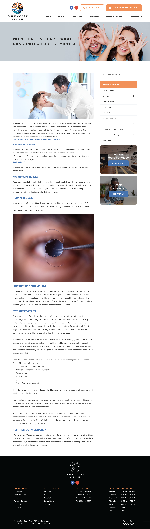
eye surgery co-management (114, 130)
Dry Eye (47, 495)
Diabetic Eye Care (50, 498)
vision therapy (108, 91)
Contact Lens (49, 501)
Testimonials (18, 504)
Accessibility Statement (22, 523)
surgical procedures (110, 119)
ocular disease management (114, 136)
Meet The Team (20, 495)
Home (48, 17)
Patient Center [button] (115, 17)
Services (77, 17)
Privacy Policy (38, 523)
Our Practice (19, 491)
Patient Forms (19, 498)
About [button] (62, 17)
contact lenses (109, 102)
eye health (107, 113)
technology (107, 141)
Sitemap (48, 523)
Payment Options (20, 501)
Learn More (118, 164)
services (106, 96)
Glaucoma (47, 491)
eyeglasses (107, 108)
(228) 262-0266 (87, 498)
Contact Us (137, 17)
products (106, 125)
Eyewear (94, 17)
